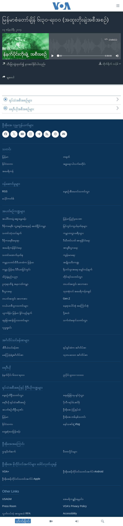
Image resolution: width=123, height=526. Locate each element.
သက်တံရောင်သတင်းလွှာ (75, 320)
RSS (4, 191)
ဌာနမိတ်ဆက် (9, 451)
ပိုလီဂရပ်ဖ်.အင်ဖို (71, 402)
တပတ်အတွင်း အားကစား (14, 298)
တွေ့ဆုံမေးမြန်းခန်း (11, 431)
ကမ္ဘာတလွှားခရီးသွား (73, 233)
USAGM (6, 498)
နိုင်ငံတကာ (7, 163)
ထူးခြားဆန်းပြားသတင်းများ (15, 320)
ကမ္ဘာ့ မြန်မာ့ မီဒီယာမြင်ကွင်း (16, 269)
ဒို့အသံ (66, 312)
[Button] (8, 77)
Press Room (9, 506)
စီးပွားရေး (7, 291)
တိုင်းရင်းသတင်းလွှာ (73, 276)
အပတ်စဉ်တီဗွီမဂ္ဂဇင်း (12, 409)
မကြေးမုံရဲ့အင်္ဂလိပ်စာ (12, 354)
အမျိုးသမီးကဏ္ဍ (71, 262)
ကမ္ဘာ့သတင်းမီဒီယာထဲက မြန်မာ (18, 262)
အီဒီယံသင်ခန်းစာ (10, 347)
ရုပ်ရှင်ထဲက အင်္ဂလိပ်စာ (74, 347)
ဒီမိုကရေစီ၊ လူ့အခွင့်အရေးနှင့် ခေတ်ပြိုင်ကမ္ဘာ (24, 225)
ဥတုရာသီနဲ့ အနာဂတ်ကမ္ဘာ (15, 284)
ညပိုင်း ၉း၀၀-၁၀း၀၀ (73, 374)
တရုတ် (66, 156)
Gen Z (66, 298)
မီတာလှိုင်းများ (70, 451)
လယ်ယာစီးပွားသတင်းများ (15, 305)
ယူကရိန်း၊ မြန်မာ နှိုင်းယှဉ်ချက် (17, 312)
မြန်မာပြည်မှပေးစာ (72, 218)
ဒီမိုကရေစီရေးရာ (10, 240)
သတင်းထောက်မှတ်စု (12, 254)
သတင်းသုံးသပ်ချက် (12, 233)
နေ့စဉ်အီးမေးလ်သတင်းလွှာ (76, 191)
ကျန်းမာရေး (69, 254)
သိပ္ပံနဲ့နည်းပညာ (10, 276)
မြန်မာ (5, 156)
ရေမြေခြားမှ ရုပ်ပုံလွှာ (73, 394)
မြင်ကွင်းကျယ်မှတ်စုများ (75, 225)
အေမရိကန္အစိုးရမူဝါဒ (73, 498)
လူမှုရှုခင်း (7, 327)
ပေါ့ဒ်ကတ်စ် (8, 198)
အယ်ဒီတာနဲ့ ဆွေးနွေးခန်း (14, 218)
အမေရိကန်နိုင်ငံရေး (12, 247)
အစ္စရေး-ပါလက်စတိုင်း (74, 163)
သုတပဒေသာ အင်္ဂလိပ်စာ (75, 354)
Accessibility (70, 513)
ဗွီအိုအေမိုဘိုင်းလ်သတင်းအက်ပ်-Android (83, 471)
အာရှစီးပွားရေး (70, 247)
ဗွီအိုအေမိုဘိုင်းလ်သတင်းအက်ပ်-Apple (21, 478)
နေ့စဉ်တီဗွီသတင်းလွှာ (13, 394)
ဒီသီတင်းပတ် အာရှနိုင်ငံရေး (76, 240)
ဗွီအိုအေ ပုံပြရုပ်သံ (72, 409)
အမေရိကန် (7, 171)
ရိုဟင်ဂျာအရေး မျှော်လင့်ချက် (78, 269)
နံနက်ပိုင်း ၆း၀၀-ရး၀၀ (13, 374)
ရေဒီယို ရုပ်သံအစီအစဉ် (14, 402)
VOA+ (5, 471)
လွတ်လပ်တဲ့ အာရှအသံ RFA (16, 513)
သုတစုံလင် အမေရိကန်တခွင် (77, 291)
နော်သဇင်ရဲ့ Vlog (71, 424)
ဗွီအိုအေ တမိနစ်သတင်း (74, 416)
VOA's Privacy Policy (75, 506)
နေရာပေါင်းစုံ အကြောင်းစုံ (76, 305)
